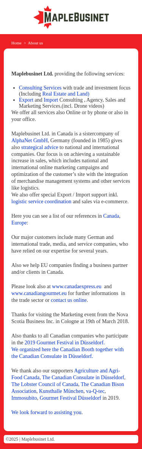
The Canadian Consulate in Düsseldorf (83, 377)
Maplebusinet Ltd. (38, 439)
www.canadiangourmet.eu (39, 293)
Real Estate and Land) (65, 94)
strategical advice (39, 147)
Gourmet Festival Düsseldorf (70, 398)
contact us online (69, 300)
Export (26, 100)
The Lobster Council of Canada (44, 384)
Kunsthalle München (61, 391)
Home (16, 43)
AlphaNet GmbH (29, 140)
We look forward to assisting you (46, 412)
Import (51, 100)
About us (35, 43)
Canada (111, 216)
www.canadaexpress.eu (76, 286)
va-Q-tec (95, 391)
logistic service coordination (41, 201)
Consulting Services (40, 88)
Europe (19, 223)
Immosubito (24, 398)
